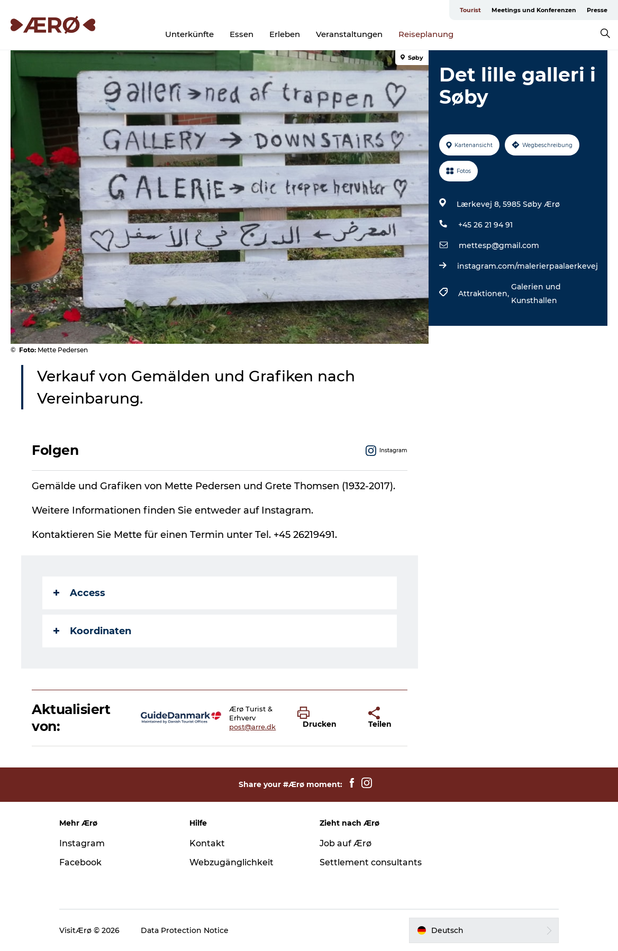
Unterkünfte (189, 34)
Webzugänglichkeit (231, 862)
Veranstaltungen (349, 34)
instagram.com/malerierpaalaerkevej (527, 266)
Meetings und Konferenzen (534, 10)
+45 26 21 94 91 (485, 225)
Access (79, 593)
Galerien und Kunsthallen (536, 293)
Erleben (284, 34)
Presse (597, 10)
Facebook (80, 862)
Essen (241, 34)
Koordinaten (92, 631)
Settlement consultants (371, 862)
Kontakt (207, 843)
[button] (324, 718)
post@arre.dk (252, 727)
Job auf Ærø (345, 843)
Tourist (470, 10)
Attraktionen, (484, 293)
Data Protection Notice (185, 930)
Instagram (82, 843)
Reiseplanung (425, 34)
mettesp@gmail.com (499, 245)
